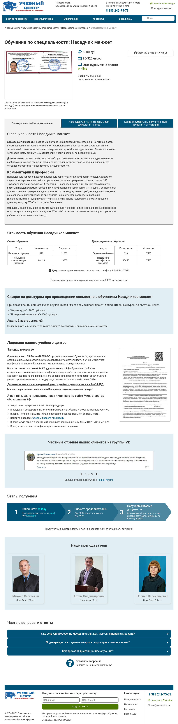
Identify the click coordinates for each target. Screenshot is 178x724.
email (52, 513)
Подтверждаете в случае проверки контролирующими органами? (88, 642)
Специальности (132, 699)
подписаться (79, 707)
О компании (71, 18)
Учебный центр (12, 28)
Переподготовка (43, 18)
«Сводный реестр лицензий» (47, 418)
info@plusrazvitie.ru (162, 8)
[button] (81, 474)
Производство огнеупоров (74, 28)
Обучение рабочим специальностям (40, 28)
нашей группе (105, 479)
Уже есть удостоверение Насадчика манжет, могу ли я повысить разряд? (88, 633)
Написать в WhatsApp (163, 3)
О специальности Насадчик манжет (32, 123)
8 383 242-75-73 (117, 11)
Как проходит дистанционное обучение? (87, 651)
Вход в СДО (125, 18)
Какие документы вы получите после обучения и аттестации (145, 123)
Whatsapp (31, 515)
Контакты (98, 18)
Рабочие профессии (16, 18)
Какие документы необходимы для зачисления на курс (89, 123)
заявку (42, 509)
